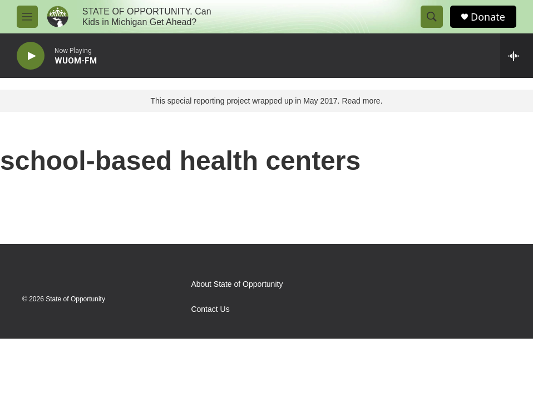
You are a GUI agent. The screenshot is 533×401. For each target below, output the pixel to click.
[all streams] (516, 55)
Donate (488, 17)
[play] (31, 56)
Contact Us (210, 309)
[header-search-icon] (432, 17)
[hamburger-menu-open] (27, 17)
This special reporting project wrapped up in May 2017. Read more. (266, 100)
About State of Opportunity (237, 284)
